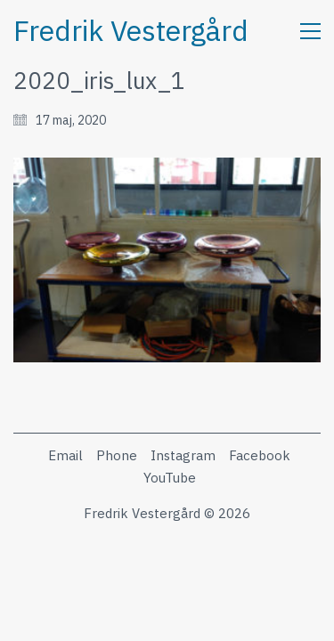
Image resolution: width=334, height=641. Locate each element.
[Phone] (116, 456)
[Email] (65, 456)
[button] (310, 31)
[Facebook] (259, 456)
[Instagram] (183, 456)
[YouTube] (169, 478)
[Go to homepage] (130, 31)
